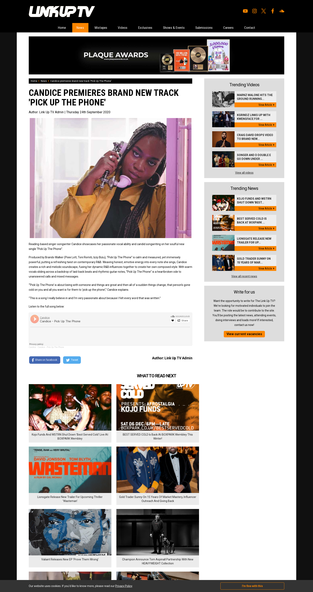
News (73, 28)
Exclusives (144, 28)
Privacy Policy (72, 546)
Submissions (208, 28)
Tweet (72, 360)
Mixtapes (95, 28)
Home (53, 28)
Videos (119, 28)
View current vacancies (244, 334)
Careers (235, 28)
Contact (258, 28)
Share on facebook (44, 360)
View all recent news (244, 276)
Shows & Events (175, 28)
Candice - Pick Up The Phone (51, 347)
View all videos (244, 172)
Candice (32, 347)
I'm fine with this (252, 586)
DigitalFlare (74, 567)
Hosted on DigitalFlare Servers (44, 570)
